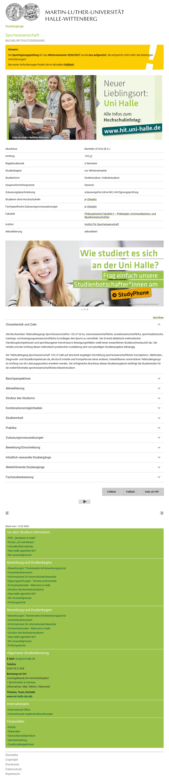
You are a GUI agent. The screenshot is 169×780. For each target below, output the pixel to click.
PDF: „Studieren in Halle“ (22, 538)
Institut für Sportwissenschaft (101, 224)
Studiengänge (14, 26)
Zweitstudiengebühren (21, 744)
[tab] (82, 309)
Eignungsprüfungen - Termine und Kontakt (32, 581)
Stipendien (14, 731)
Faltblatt (111, 491)
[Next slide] (162, 513)
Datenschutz (13, 769)
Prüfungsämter (17, 602)
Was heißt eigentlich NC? (22, 550)
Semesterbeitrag (17, 740)
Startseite (11, 755)
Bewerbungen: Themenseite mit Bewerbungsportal (37, 568)
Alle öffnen (158, 317)
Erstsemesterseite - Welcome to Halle (29, 585)
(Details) (92, 199)
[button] (64, 513)
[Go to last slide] (7, 513)
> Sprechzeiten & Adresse (21, 682)
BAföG (12, 727)
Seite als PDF (152, 491)
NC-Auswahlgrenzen (20, 555)
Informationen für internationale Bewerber (32, 576)
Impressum (12, 774)
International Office (19, 709)
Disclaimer (12, 764)
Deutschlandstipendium (21, 735)
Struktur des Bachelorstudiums (26, 589)
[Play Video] (84, 501)
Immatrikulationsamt (20, 572)
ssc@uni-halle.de (25, 658)
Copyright (11, 759)
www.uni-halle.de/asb (19, 696)
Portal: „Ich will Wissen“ (21, 542)
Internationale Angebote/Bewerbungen (30, 714)
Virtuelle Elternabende (20, 546)
